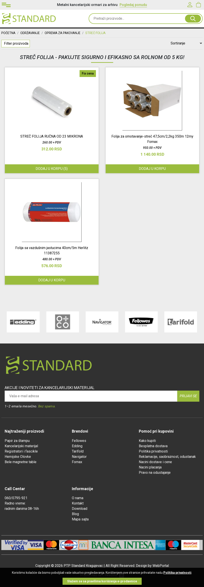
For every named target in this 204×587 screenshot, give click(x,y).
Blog (75, 514)
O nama (77, 498)
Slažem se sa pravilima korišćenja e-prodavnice (102, 581)
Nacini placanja (150, 467)
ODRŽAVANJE (30, 33)
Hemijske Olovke (18, 457)
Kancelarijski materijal (21, 446)
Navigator (79, 457)
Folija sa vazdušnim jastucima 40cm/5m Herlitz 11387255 (51, 250)
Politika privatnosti (153, 451)
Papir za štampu (17, 441)
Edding (77, 446)
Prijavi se (188, 396)
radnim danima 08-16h (22, 508)
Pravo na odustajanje (155, 472)
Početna (8, 33)
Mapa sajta (80, 519)
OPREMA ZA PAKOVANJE (62, 33)
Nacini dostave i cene (155, 462)
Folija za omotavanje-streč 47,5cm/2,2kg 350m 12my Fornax (152, 139)
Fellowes (79, 441)
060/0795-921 (16, 498)
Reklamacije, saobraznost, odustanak (167, 457)
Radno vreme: (15, 503)
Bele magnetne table (20, 462)
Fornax (77, 462)
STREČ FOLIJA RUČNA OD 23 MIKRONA (51, 136)
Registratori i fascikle (21, 451)
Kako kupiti (147, 441)
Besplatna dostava (153, 446)
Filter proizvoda (16, 43)
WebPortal (161, 566)
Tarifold (78, 451)
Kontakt (78, 503)
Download (79, 508)
